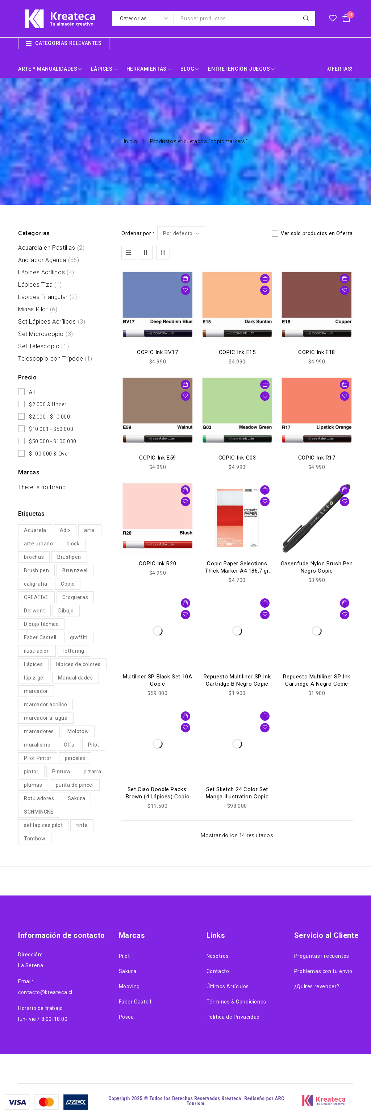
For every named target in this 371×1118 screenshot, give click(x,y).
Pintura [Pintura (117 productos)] (61, 771)
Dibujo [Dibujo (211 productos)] (66, 611)
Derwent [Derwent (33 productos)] (34, 611)
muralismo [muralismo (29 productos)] (37, 745)
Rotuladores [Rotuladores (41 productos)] (39, 798)
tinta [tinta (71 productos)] (82, 825)
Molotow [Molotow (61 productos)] (78, 731)
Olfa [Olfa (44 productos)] (69, 745)
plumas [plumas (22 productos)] (33, 785)
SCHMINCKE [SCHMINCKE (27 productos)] (38, 812)
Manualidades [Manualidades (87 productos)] (75, 678)
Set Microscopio (45, 334)
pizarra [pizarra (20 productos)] (92, 771)
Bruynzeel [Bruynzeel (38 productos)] (74, 570)
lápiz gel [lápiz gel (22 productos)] (34, 678)
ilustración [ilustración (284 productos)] (37, 651)
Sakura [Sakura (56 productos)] (77, 798)
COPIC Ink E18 (316, 352)
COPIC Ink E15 (237, 352)
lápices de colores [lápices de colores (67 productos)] (78, 664)
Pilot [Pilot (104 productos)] (93, 745)
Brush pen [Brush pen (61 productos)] (36, 570)
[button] (185, 278)
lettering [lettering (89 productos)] (73, 651)
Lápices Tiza (40, 285)
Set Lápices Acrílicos (51, 322)
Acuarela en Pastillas (51, 248)
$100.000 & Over (49, 454)
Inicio (131, 141)
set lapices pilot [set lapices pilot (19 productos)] (43, 825)
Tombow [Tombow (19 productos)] (35, 838)
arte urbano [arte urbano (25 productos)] (38, 543)
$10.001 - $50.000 (51, 429)
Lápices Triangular (47, 297)
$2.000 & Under (47, 404)
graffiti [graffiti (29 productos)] (79, 637)
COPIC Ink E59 (157, 457)
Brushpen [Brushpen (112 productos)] (69, 557)
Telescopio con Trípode (55, 359)
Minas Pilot (37, 309)
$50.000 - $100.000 (52, 441)
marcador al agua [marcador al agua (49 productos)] (46, 718)
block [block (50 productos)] (73, 543)
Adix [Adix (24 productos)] (65, 530)
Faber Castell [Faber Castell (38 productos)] (40, 637)
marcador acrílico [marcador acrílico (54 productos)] (45, 704)
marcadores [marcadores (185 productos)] (39, 731)
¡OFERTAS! (339, 69)
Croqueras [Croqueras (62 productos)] (75, 597)
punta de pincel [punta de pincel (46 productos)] (75, 785)
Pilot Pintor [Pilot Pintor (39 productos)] (37, 758)
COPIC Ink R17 (316, 457)
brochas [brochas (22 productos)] (34, 557)
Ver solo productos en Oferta (317, 233)
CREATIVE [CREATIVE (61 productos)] (36, 597)
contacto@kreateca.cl (45, 992)
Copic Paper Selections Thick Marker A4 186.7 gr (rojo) (237, 570)
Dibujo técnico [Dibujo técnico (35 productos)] (41, 624)
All (32, 392)
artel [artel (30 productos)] (90, 530)
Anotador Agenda (48, 260)
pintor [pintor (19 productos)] (31, 771)
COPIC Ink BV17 (157, 352)
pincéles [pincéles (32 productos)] (75, 758)
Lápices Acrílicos (46, 273)
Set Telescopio (43, 346)
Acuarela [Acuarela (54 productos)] (35, 530)
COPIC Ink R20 (157, 563)
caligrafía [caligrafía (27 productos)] (35, 584)
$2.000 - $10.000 (49, 417)
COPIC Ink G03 (237, 457)
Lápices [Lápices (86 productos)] (33, 664)
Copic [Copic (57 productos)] (68, 584)
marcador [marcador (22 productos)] (36, 691)
